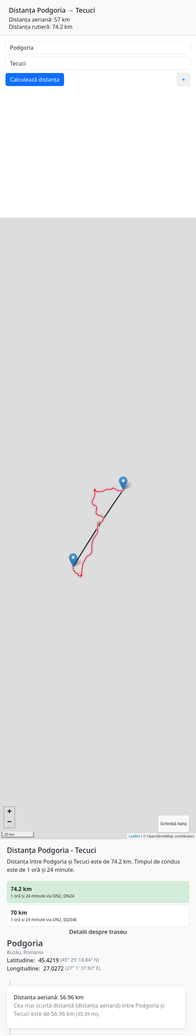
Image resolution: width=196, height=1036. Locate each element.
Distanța (22, 10)
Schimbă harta (173, 823)
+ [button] (9, 812)
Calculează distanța (35, 79)
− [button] (9, 822)
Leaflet (134, 836)
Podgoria (51, 10)
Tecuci (85, 10)
